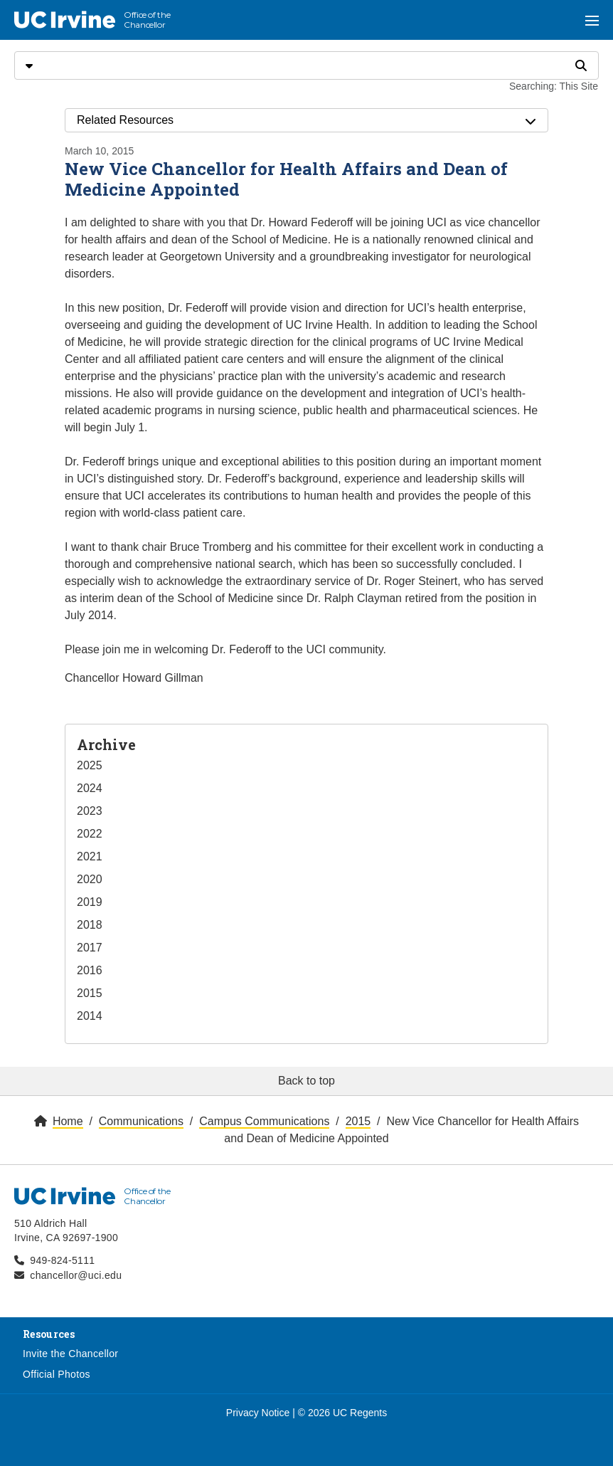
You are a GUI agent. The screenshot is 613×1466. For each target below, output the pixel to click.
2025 (89, 765)
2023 (89, 811)
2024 (89, 788)
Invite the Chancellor (70, 1353)
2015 (89, 993)
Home (68, 1121)
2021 (89, 856)
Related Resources (306, 120)
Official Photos (56, 1374)
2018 (89, 925)
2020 (89, 879)
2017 (89, 948)
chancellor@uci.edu (76, 1275)
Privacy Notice (257, 1412)
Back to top (306, 1081)
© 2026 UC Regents (343, 1412)
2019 (89, 902)
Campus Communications (264, 1121)
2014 (89, 1016)
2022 (89, 834)
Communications (141, 1121)
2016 (89, 970)
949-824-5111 (62, 1260)
